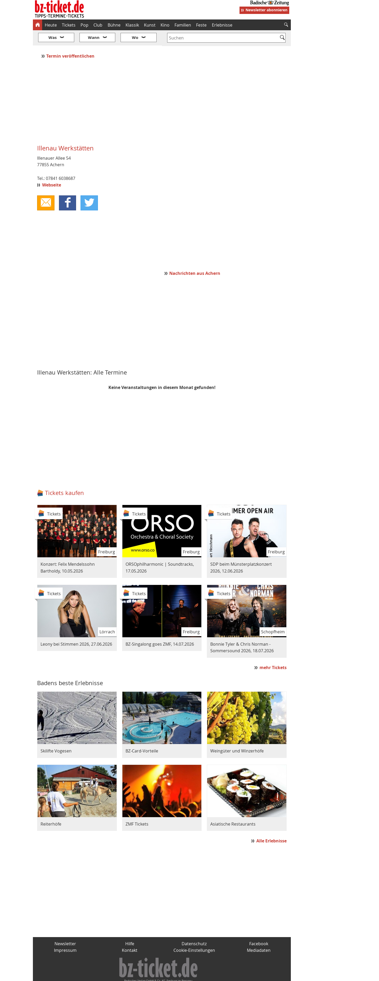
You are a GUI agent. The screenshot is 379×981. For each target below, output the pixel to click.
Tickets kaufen (64, 477)
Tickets (69, 25)
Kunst (150, 25)
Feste (201, 25)
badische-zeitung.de (100, 975)
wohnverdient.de (189, 975)
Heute (51, 25)
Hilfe (129, 928)
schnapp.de (136, 975)
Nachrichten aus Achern (194, 257)
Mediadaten (259, 935)
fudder (160, 975)
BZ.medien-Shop (227, 975)
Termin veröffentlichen (71, 40)
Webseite (51, 169)
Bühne (114, 25)
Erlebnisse (222, 25)
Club (97, 25)
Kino (165, 25)
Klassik (132, 25)
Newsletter (65, 928)
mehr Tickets (273, 652)
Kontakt (129, 935)
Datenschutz (194, 928)
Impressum (65, 935)
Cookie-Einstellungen (194, 935)
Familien (182, 25)
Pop (84, 25)
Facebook (258, 928)
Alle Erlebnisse (271, 825)
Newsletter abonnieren (266, 9)
